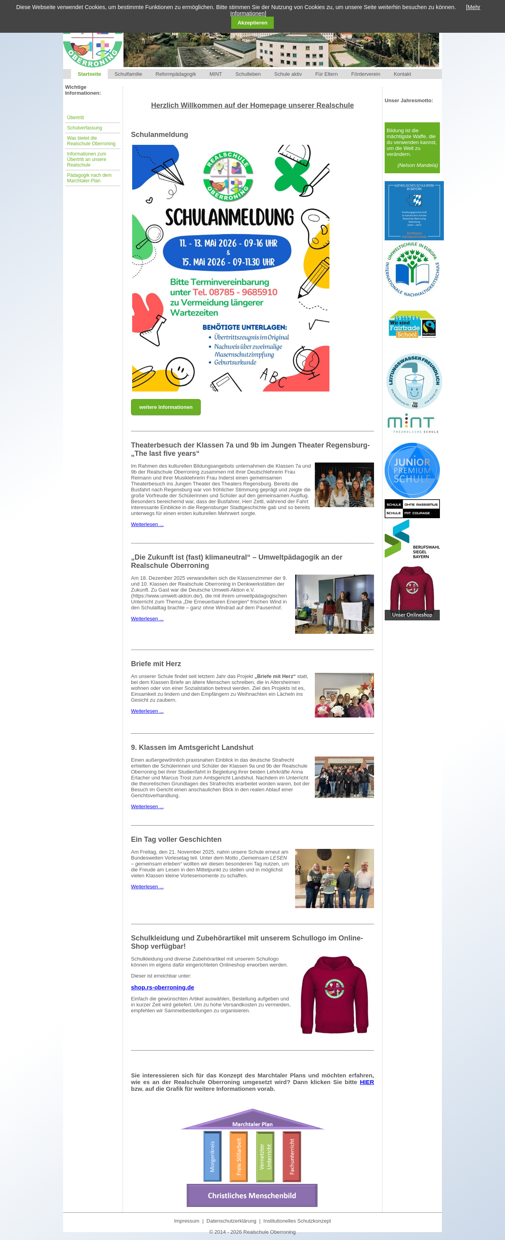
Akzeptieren (252, 23)
